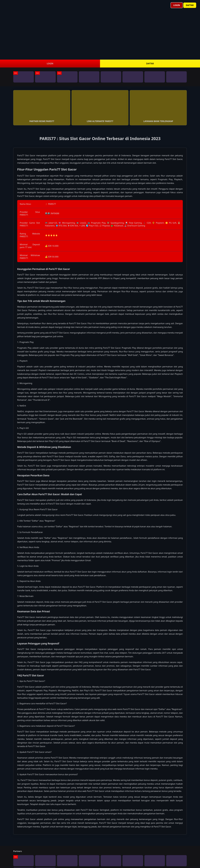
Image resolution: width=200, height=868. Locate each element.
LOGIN (50, 63)
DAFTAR (150, 63)
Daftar (190, 5)
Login (176, 5)
